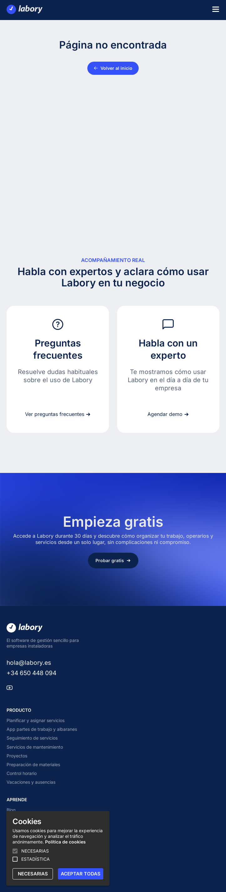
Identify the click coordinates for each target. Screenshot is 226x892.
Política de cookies (65, 841)
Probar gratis (113, 560)
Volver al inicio (113, 68)
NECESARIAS (33, 874)
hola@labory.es (29, 662)
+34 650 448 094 (31, 673)
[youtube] (10, 688)
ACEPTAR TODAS (80, 874)
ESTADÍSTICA (35, 859)
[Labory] (25, 9)
